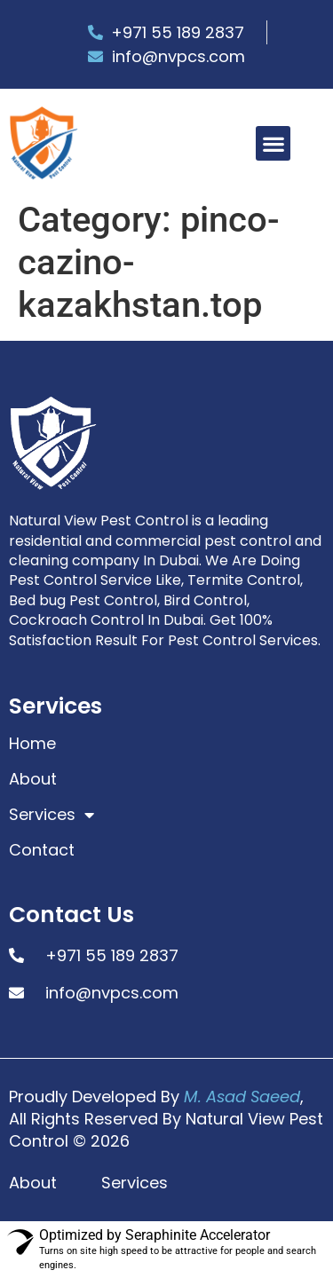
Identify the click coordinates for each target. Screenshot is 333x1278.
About (33, 779)
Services (51, 815)
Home (32, 744)
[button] (273, 143)
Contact (42, 850)
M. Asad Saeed (242, 1096)
